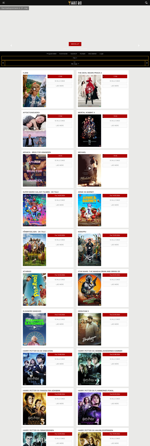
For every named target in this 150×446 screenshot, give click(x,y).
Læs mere (60, 86)
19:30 (110, 116)
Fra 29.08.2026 (60, 394)
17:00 (55, 76)
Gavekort (74, 54)
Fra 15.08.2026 (60, 354)
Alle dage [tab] (75, 63)
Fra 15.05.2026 (115, 235)
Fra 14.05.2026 (60, 195)
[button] (11, 45)
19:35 (55, 156)
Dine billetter (92, 54)
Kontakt (82, 54)
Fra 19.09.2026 (115, 434)
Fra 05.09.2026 (115, 394)
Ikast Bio (65, 3)
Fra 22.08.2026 (115, 354)
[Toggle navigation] (3, 3)
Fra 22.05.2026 (115, 315)
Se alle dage (60, 81)
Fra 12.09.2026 (60, 434)
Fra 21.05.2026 (60, 315)
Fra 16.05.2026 (60, 275)
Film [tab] (74, 58)
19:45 (110, 156)
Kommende (63, 54)
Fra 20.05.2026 (115, 275)
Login (101, 54)
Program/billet (51, 54)
